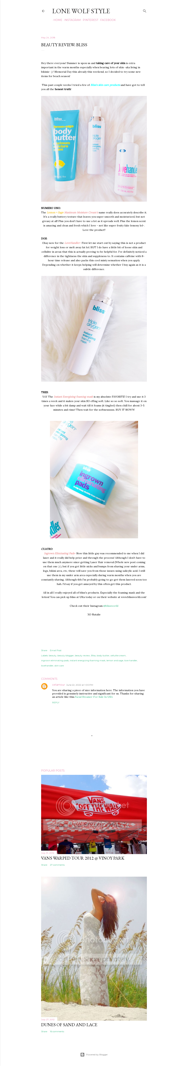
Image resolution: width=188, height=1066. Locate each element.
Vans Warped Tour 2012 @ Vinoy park (82, 858)
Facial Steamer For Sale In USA (94, 696)
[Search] (144, 10)
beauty (52, 655)
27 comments (57, 864)
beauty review (82, 655)
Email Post (56, 650)
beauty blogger (65, 655)
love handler (130, 660)
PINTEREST (89, 20)
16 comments (57, 1031)
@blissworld (110, 605)
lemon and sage (114, 660)
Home (56, 20)
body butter (103, 655)
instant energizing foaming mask (87, 660)
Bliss (93, 655)
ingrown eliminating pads (55, 660)
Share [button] (44, 650)
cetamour (58, 684)
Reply (55, 702)
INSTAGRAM (71, 20)
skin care (59, 665)
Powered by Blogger (94, 1054)
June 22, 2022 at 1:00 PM (79, 684)
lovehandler (47, 665)
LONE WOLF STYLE (81, 11)
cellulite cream (118, 655)
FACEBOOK (106, 20)
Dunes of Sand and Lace (69, 1024)
